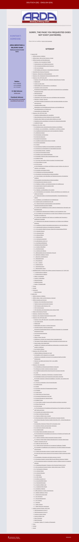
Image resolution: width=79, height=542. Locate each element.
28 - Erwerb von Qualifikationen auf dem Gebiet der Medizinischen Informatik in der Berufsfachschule (52, 208)
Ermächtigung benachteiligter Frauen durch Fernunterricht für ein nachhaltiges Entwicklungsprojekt (51, 90)
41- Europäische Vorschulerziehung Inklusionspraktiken (46, 174)
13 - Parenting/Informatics (40, 482)
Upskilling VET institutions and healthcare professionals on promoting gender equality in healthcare (51, 346)
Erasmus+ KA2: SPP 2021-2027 (40, 77)
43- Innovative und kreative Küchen (42, 170)
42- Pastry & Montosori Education (41, 414)
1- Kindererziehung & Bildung (40, 272)
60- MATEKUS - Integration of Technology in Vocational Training (48, 374)
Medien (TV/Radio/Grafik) (39, 284)
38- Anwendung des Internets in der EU (43, 182)
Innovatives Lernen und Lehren (41, 87)
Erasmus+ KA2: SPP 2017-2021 (40, 113)
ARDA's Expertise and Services (40, 300)
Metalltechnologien (38, 282)
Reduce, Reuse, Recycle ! (40, 337)
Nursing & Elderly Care (39, 516)
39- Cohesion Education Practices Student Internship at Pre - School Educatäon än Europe (52, 420)
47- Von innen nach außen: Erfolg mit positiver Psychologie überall (48, 160)
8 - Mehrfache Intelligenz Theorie (41, 254)
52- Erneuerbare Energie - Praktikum (42, 150)
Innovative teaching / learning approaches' (43, 327)
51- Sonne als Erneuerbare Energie (42, 152)
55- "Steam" (37, 144)
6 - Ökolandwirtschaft (39, 258)
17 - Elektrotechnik (38, 237)
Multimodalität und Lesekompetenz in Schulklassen (45, 85)
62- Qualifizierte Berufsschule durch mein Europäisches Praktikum (48, 130)
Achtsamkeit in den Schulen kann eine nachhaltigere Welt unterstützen (49, 97)
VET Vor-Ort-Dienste (38, 68)
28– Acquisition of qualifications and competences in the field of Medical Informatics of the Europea (52, 448)
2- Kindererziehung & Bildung (40, 274)
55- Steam (36, 386)
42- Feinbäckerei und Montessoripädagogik (43, 172)
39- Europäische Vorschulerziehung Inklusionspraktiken (46, 180)
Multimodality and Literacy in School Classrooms (44, 325)
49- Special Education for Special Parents (43, 398)
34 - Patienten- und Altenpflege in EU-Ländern (44, 189)
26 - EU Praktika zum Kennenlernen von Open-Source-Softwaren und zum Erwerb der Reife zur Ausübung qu (52, 214)
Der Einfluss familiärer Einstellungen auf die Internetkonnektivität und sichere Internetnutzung (51, 102)
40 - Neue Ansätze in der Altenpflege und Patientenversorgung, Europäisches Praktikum (51, 177)
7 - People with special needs (40, 494)
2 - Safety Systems (38, 504)
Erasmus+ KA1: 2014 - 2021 (39, 125)
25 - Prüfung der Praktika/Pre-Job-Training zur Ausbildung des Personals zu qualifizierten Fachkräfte (50, 218)
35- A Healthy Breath (38, 429)
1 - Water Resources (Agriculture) (41, 506)
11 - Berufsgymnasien (39, 248)
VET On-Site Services (39, 307)
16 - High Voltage (38, 476)
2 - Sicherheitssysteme (39, 266)
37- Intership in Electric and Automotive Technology (45, 425)
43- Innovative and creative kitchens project (43, 412)
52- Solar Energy (38, 392)
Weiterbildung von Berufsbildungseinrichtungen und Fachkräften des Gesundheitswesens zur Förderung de (49, 108)
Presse (34, 286)
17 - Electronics (37, 475)
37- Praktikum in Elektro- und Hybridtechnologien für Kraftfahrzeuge (49, 184)
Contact (34, 526)
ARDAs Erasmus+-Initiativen (39, 56)
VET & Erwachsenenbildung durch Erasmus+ (44, 66)
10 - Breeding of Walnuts (39, 488)
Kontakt (34, 288)
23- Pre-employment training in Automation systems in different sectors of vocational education (52, 462)
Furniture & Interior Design (40, 514)
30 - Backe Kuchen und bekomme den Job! (43, 201)
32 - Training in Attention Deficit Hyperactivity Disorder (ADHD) (48, 437)
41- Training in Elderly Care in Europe (42, 416)
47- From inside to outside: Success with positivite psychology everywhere (50, 402)
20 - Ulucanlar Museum (39, 231)
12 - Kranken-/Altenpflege (39, 246)
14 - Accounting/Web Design (40, 480)
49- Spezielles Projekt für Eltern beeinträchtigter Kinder (46, 156)
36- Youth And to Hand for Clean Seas (42, 427)
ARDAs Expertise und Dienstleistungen (41, 60)
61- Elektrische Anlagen (39, 132)
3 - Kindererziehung (38, 264)
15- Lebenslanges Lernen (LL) (41, 241)
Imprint (34, 528)
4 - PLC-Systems (38, 500)
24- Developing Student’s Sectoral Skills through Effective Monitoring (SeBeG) (51, 459)
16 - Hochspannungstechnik (40, 239)
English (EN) (34, 294)
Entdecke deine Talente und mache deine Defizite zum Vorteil (47, 119)
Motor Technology (38, 518)
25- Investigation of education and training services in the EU (47, 457)
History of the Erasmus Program (40, 311)
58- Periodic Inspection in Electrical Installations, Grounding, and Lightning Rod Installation (51, 379)
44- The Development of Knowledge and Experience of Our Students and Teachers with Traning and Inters (52, 409)
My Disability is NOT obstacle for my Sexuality (44, 355)
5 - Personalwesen (38, 260)
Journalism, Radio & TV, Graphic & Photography (44, 522)
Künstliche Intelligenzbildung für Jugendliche (44, 115)
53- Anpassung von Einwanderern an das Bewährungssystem (47, 148)
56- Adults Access (38, 384)
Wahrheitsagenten (38, 93)
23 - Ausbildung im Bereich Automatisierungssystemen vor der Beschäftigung (51, 225)
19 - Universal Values (39, 471)
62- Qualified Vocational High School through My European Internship (49, 370)
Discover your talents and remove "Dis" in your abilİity (46, 360)
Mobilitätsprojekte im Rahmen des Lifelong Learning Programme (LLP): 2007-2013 (51, 270)
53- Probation (37, 390)
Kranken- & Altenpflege (39, 278)
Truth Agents (37, 335)
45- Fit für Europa (38, 164)
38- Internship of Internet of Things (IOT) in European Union (47, 423)
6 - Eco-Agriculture (38, 496)
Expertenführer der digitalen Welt (41, 111)
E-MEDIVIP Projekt (38, 123)
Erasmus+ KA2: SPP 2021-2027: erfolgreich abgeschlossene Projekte (49, 79)
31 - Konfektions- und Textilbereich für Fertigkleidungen (46, 199)
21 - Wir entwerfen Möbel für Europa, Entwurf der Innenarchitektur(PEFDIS (50, 229)
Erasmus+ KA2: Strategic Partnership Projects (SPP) (44, 315)
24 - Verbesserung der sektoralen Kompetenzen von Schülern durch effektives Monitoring (51, 222)
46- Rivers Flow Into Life (39, 404)
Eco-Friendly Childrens (39, 349)
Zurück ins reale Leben (39, 83)
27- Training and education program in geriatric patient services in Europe (50, 451)
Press (34, 524)
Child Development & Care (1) (40, 510)
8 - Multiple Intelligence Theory (41, 492)
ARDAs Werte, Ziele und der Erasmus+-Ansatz (43, 58)
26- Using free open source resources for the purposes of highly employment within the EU (52, 454)
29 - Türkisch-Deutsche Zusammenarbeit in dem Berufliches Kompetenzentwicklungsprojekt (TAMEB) (47, 204)
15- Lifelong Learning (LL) (40, 478)
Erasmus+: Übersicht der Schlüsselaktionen (42, 73)
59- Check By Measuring (39, 136)
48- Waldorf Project (38, 400)
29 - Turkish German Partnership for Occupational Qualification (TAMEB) (50, 445)
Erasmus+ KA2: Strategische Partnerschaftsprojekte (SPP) (45, 75)
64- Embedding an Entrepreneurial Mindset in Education (46, 366)
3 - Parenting (37, 502)
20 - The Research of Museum (41, 469)
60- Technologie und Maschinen (41, 134)
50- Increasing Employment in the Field (42, 396)
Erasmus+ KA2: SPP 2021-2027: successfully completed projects (48, 319)
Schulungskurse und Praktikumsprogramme (43, 64)
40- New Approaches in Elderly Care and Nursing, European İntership (49, 417)
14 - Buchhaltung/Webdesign (40, 243)
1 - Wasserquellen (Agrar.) (40, 268)
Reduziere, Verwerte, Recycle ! (41, 99)
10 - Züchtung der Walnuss (40, 250)
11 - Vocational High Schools (40, 486)
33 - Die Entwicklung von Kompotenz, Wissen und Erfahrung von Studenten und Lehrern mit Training (51, 192)
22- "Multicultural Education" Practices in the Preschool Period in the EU (50, 465)
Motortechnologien (38, 280)
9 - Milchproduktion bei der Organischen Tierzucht (45, 252)
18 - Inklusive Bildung (39, 235)
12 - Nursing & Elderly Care (40, 484)
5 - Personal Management (40, 498)
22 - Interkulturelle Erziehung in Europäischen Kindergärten (47, 227)
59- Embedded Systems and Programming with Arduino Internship (48, 376)
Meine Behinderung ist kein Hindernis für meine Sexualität (47, 117)
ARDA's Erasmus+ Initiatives (39, 296)
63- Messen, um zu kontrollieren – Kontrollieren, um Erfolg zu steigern (49, 128)
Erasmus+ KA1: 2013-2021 (39, 364)
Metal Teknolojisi (38, 292)
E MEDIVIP (36, 362)
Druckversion (11, 537)
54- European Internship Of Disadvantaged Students (45, 388)
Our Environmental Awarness (40, 333)
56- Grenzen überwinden (39, 142)
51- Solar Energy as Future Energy (42, 394)
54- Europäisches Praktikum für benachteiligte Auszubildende (47, 146)
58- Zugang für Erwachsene (40, 138)
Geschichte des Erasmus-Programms (41, 71)
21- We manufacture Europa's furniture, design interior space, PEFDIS (49, 467)
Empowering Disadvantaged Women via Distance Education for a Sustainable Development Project (51, 330)
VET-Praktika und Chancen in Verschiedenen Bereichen (46, 69)
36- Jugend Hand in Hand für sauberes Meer (44, 185)
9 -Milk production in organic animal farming (43, 490)
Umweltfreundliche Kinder (40, 105)
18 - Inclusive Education (39, 473)
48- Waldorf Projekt (38, 158)
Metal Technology (38, 520)
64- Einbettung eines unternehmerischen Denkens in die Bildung (48, 127)
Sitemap (17, 537)
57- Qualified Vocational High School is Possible (44, 140)
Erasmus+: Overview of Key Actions (40, 313)
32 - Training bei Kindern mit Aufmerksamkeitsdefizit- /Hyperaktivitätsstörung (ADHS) (50, 196)
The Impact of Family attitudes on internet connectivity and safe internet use (50, 341)
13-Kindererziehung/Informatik (41, 244)
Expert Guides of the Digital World (41, 343)
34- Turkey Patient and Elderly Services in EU (44, 431)
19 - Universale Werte (39, 233)
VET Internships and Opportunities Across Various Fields (46, 309)
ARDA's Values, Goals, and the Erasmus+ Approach (44, 298)
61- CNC (36, 372)
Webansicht (68, 537)
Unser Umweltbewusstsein (40, 95)
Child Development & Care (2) (40, 512)
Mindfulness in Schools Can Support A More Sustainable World (48, 339)
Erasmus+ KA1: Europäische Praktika (42, 62)
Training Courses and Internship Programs (43, 303)
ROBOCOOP (37, 81)
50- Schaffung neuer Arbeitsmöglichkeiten (43, 154)
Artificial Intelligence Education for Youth (43, 353)
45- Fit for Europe (38, 406)
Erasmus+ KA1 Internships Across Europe (43, 301)
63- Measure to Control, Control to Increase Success (45, 368)
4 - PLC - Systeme (38, 262)
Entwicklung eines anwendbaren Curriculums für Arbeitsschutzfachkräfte (50, 121)
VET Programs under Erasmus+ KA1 (42, 305)
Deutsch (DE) (34, 54)
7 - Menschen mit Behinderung (41, 256)
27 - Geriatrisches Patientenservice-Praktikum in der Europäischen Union (50, 211)
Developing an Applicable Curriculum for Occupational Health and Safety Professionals (50, 358)
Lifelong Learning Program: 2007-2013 (41, 508)
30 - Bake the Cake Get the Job (41, 443)
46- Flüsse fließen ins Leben (40, 162)
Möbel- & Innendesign (39, 276)
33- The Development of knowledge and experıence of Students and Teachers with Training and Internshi (52, 434)
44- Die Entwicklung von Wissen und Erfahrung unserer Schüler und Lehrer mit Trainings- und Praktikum (51, 167)
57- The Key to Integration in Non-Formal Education (45, 382)
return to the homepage (47, 41)
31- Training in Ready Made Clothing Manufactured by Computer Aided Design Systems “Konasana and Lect (51, 440)
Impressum (35, 290)
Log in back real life (38, 321)
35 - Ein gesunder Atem (39, 187)
